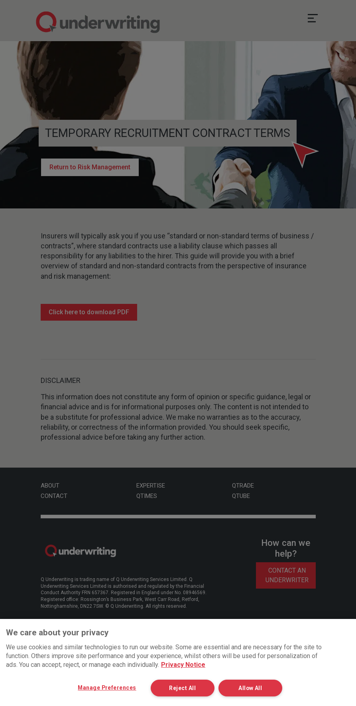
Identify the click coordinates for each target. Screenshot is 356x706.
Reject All (185, 687)
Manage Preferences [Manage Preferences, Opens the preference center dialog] (107, 687)
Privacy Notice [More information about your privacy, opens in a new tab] (183, 664)
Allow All (253, 687)
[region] (178, 662)
